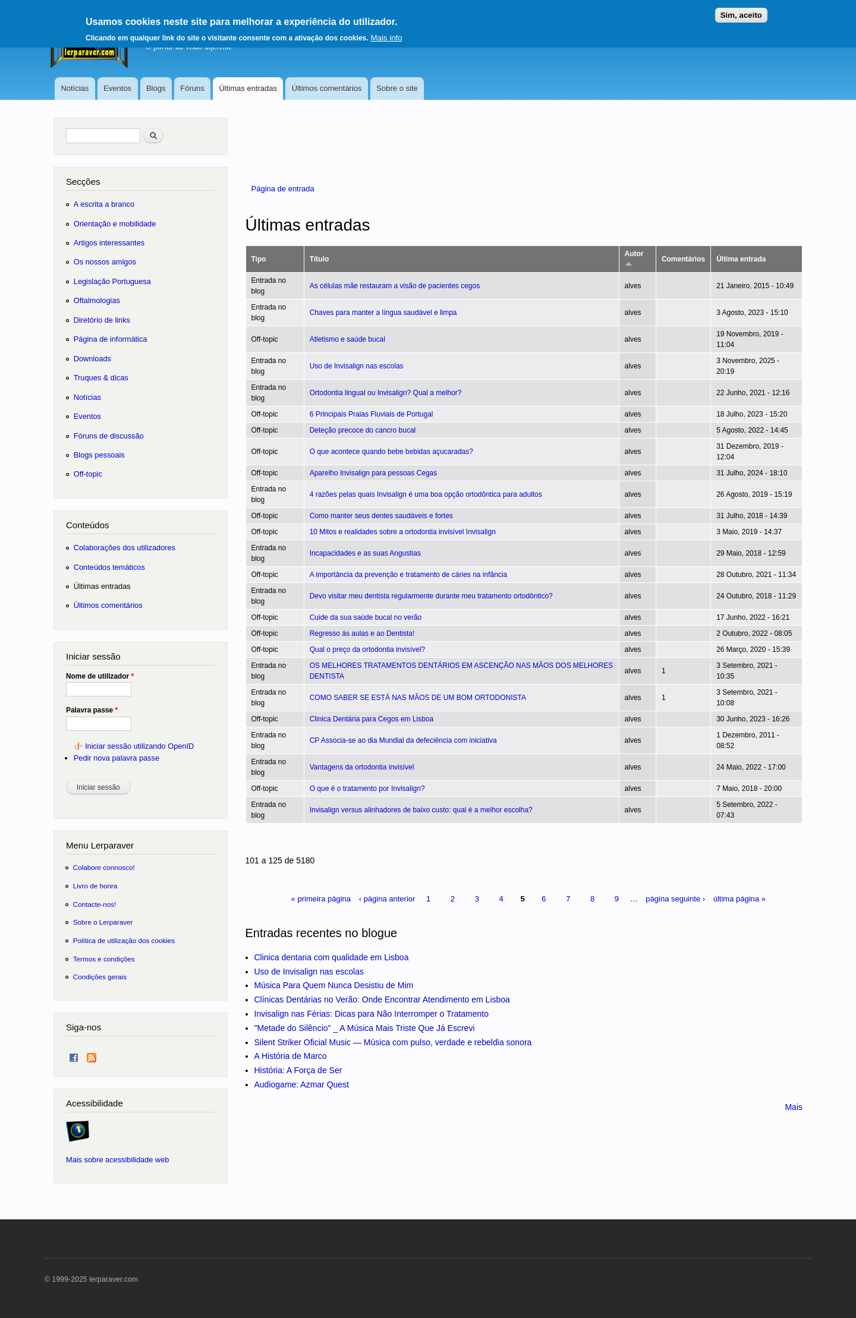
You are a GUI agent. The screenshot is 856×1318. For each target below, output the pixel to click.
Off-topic (88, 473)
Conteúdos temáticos (109, 567)
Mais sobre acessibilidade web (117, 1159)
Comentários (683, 259)
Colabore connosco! (104, 867)
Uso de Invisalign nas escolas (357, 366)
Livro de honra (95, 886)
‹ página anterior (387, 898)
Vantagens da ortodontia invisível (362, 767)
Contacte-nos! (95, 904)
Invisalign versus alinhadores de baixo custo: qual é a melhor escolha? (421, 810)
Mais (793, 1107)
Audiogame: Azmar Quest (302, 1084)
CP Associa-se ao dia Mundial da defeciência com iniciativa (403, 740)
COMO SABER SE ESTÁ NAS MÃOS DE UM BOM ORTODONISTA (418, 697)
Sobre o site (396, 88)
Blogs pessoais (99, 454)
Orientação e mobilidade (115, 223)
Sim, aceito (741, 11)
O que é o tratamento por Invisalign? (367, 788)
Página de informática (110, 339)
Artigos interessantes (109, 242)
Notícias (75, 88)
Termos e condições (104, 959)
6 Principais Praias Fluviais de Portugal (371, 414)
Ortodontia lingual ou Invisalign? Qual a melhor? (386, 393)
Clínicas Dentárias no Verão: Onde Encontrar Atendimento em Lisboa (382, 999)
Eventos (117, 88)
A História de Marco (290, 1056)
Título (319, 259)
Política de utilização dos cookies (124, 940)
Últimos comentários (327, 88)
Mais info (386, 33)
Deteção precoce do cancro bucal (363, 430)
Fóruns (192, 88)
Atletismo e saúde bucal (347, 339)
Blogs (156, 88)
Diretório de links (102, 320)
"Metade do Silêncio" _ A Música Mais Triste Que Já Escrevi (364, 1028)
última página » (739, 898)
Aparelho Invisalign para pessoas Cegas (374, 473)
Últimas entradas (248, 88)
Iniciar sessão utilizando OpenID (139, 746)
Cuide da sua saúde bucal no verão (366, 617)
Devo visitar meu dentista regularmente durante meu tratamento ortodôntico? (431, 596)
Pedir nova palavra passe (116, 757)
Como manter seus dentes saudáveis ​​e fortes (381, 516)
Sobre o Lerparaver (103, 922)
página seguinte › (675, 898)
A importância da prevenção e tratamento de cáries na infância (408, 574)
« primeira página (321, 898)
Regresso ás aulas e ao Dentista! (362, 633)
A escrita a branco (104, 204)
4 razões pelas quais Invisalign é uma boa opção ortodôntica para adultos (426, 494)
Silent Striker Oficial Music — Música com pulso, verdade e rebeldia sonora (393, 1042)
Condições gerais (100, 976)
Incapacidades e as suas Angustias (365, 553)
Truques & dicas (101, 377)
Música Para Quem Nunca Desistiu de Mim (334, 985)
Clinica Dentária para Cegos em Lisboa (372, 719)
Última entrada (741, 259)
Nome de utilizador (100, 676)
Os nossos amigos (105, 261)
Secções (83, 181)
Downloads (92, 358)
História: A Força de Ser (298, 1070)
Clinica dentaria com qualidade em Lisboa (331, 957)
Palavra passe (92, 710)
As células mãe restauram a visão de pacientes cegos (395, 286)
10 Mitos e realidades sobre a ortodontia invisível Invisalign (403, 532)
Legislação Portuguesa (112, 281)
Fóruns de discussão (109, 435)
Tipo (258, 259)
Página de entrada (282, 188)
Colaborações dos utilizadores (124, 547)
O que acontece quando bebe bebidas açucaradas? (391, 451)
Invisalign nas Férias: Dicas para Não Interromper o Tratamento (371, 1014)
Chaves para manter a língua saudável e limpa (383, 312)
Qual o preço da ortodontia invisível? (368, 649)
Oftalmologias (97, 300)
